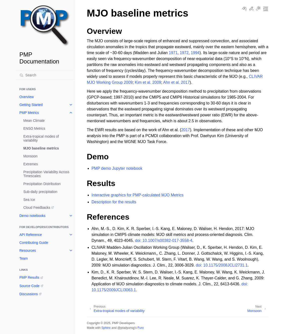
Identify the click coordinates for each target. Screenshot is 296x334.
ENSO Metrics (34, 128)
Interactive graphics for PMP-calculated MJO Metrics (138, 195)
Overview (27, 97)
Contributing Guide (34, 243)
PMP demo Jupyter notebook (117, 168)
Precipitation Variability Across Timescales (46, 174)
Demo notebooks (33, 216)
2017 (185, 130)
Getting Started (31, 105)
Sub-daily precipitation (40, 192)
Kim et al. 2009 (148, 82)
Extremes (30, 164)
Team (24, 258)
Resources (28, 250)
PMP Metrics (29, 113)
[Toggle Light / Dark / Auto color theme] (258, 9)
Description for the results (114, 202)
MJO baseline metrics (41, 148)
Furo (141, 328)
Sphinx (106, 328)
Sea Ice (29, 200)
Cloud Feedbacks (36, 207)
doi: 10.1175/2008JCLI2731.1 (222, 265)
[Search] (45, 75)
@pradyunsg (126, 328)
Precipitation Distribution (42, 184)
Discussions (29, 294)
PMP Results (29, 277)
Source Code (30, 286)
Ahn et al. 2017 (176, 82)
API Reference (31, 235)
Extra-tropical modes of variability (41, 138)
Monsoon (30, 156)
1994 (195, 53)
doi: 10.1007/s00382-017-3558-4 (163, 240)
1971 (173, 53)
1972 (184, 53)
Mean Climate (34, 121)
